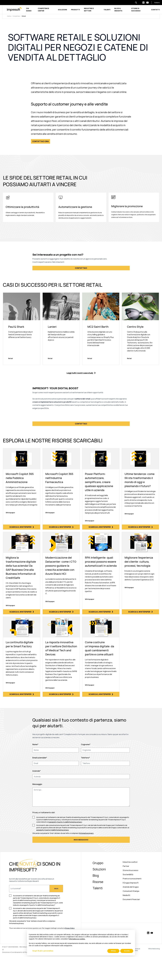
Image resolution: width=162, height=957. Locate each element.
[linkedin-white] (143, 2)
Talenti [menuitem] (98, 888)
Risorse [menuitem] (98, 882)
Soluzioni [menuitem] (99, 869)
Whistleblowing (154, 949)
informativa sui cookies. (77, 939)
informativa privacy (86, 833)
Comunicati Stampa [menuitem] (131, 891)
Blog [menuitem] (96, 875)
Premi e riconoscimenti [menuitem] (132, 878)
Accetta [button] (127, 951)
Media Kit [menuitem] (126, 895)
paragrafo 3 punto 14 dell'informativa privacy (65, 822)
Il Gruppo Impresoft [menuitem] (131, 883)
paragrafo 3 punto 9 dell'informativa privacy (52, 830)
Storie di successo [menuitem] (130, 870)
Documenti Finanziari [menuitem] (131, 899)
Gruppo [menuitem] (98, 863)
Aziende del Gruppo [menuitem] (131, 887)
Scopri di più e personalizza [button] (42, 951)
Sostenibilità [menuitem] (128, 874)
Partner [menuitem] (126, 866)
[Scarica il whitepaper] (21, 488)
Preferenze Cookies (136, 949)
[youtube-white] (147, 2)
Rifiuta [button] (113, 951)
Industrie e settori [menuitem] (130, 862)
